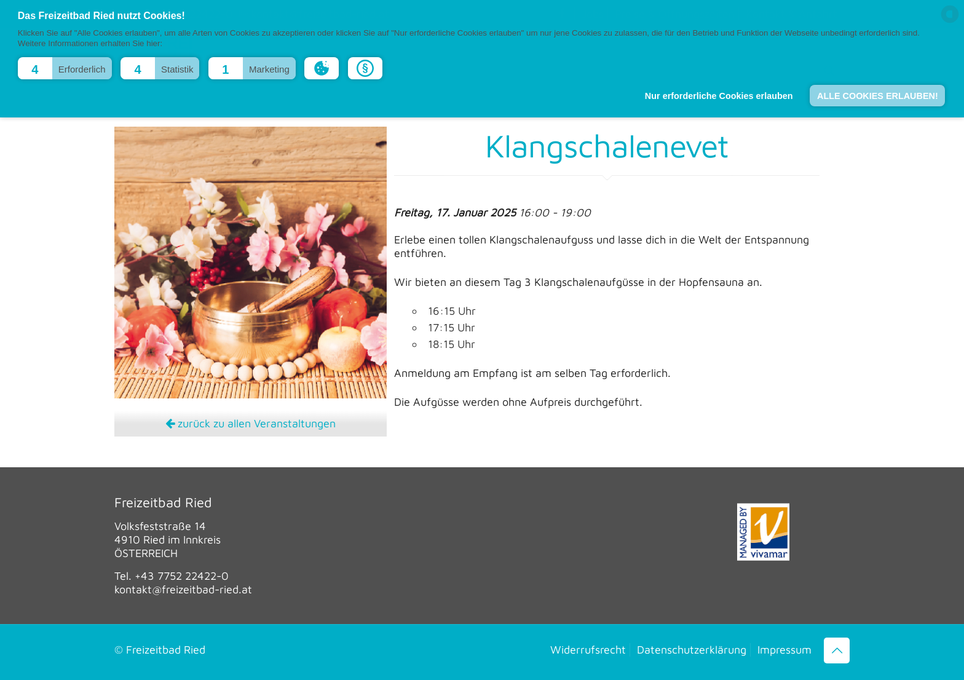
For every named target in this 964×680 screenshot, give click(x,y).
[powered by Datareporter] (950, 21)
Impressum (784, 649)
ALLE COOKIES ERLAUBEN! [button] (877, 96)
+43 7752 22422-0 (182, 575)
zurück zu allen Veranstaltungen (250, 423)
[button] (65, 68)
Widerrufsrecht (588, 649)
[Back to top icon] (837, 650)
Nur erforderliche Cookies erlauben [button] (719, 96)
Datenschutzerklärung (691, 649)
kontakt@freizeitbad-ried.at (183, 589)
